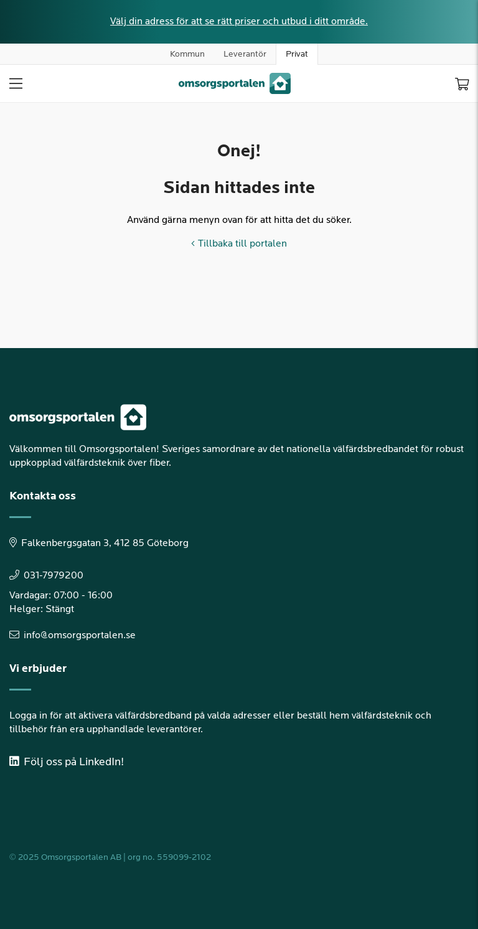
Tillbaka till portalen (239, 244)
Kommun (187, 54)
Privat (297, 54)
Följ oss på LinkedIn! (66, 761)
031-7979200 (46, 576)
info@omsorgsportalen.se (72, 635)
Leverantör (244, 54)
